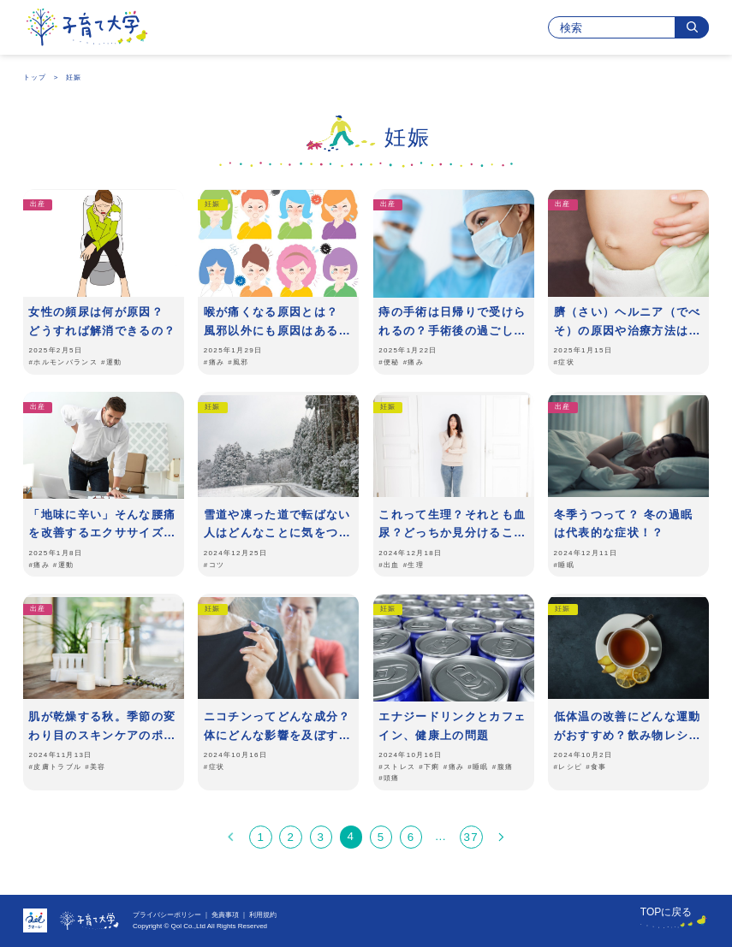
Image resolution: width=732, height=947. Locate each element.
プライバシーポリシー (167, 915)
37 (471, 837)
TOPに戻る (666, 912)
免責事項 (225, 915)
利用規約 (263, 915)
